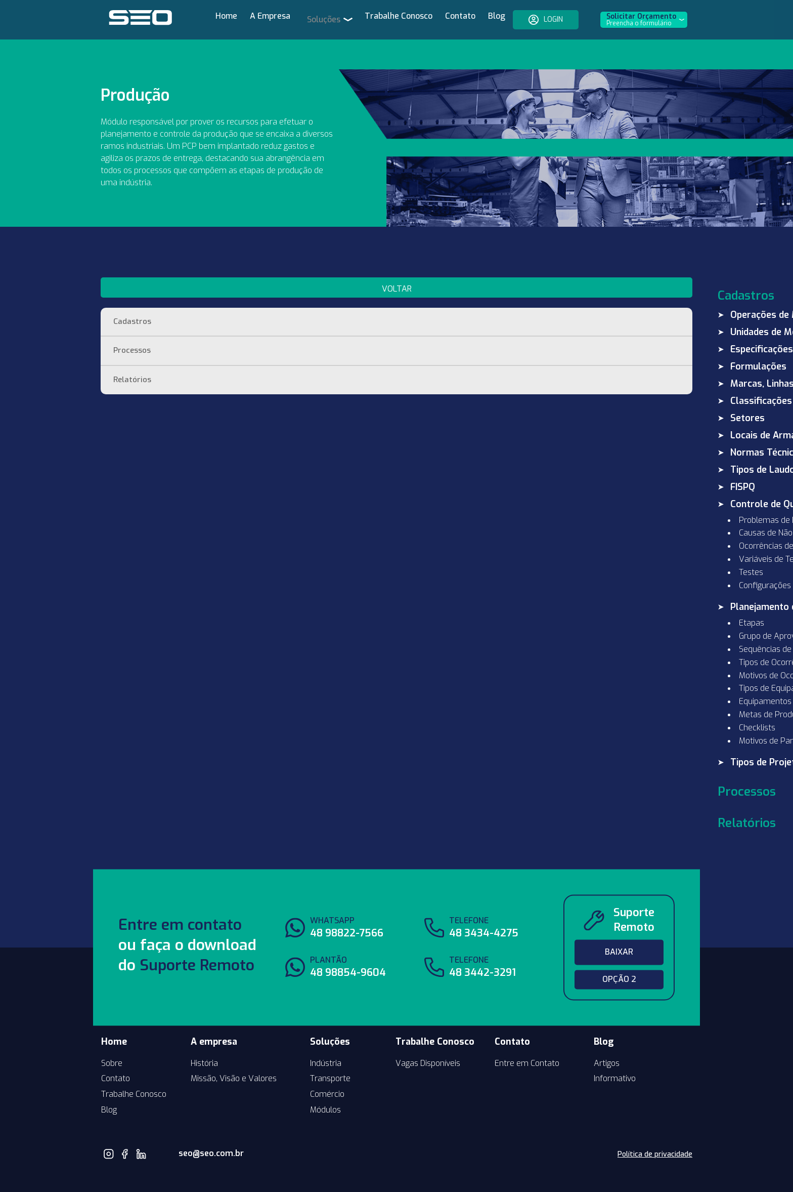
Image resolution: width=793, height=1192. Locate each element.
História (204, 1034)
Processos (132, 322)
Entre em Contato (527, 1034)
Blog (486, 20)
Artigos (607, 1034)
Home (231, 20)
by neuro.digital (668, 1172)
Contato (449, 20)
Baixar (619, 923)
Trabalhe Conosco (388, 20)
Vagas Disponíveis (427, 1034)
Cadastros (132, 292)
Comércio (327, 1065)
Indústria (325, 1034)
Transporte (330, 1049)
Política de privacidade (655, 1125)
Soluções (324, 20)
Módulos (325, 1081)
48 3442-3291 (482, 944)
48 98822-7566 (346, 904)
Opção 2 (619, 950)
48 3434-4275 (483, 904)
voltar (160, 259)
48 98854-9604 (348, 944)
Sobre (111, 1034)
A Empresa (275, 20)
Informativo (615, 1049)
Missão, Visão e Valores (234, 1049)
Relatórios (132, 352)
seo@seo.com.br (195, 1124)
